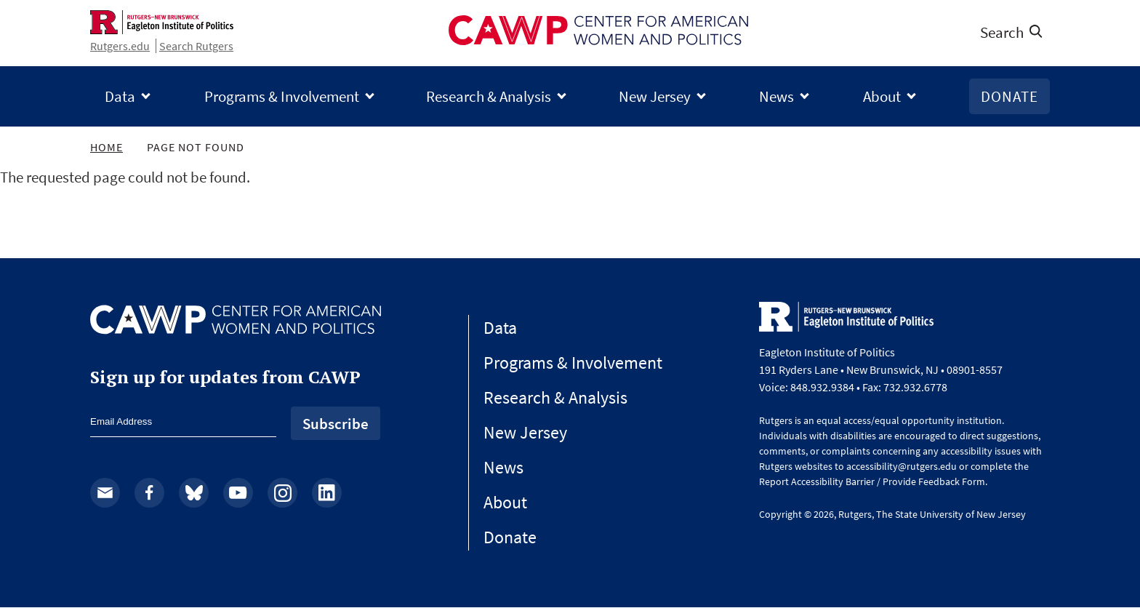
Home (106, 147)
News (776, 96)
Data (120, 96)
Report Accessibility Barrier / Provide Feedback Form (872, 481)
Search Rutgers (196, 46)
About (882, 96)
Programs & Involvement (281, 96)
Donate (1009, 96)
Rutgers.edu (120, 46)
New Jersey (655, 96)
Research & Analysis (488, 96)
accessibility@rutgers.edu (901, 466)
